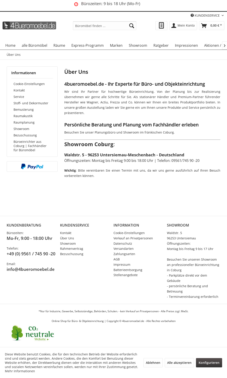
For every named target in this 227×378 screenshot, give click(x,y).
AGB (117, 259)
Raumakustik (23, 116)
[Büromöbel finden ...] (105, 25)
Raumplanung (24, 122)
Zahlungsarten (124, 254)
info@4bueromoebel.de (31, 269)
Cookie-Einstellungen (29, 84)
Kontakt (19, 90)
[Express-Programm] (87, 45)
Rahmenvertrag (71, 248)
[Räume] (59, 45)
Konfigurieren (209, 363)
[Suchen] (131, 25)
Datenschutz (123, 243)
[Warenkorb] (211, 25)
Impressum (122, 264)
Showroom (21, 129)
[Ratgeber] (161, 45)
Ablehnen (153, 363)
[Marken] (116, 45)
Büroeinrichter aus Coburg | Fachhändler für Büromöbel (30, 146)
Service (19, 97)
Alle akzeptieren (179, 363)
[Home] (10, 45)
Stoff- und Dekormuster (31, 103)
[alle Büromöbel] (34, 45)
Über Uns (67, 238)
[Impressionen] (186, 45)
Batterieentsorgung (128, 270)
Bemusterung (24, 109)
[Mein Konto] (183, 25)
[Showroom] (138, 45)
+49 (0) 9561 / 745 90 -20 (31, 254)
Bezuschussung (25, 135)
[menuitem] (105, 25)
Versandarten (124, 248)
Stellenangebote (126, 275)
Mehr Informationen (20, 371)
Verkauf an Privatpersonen (133, 238)
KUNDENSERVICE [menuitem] (206, 15)
